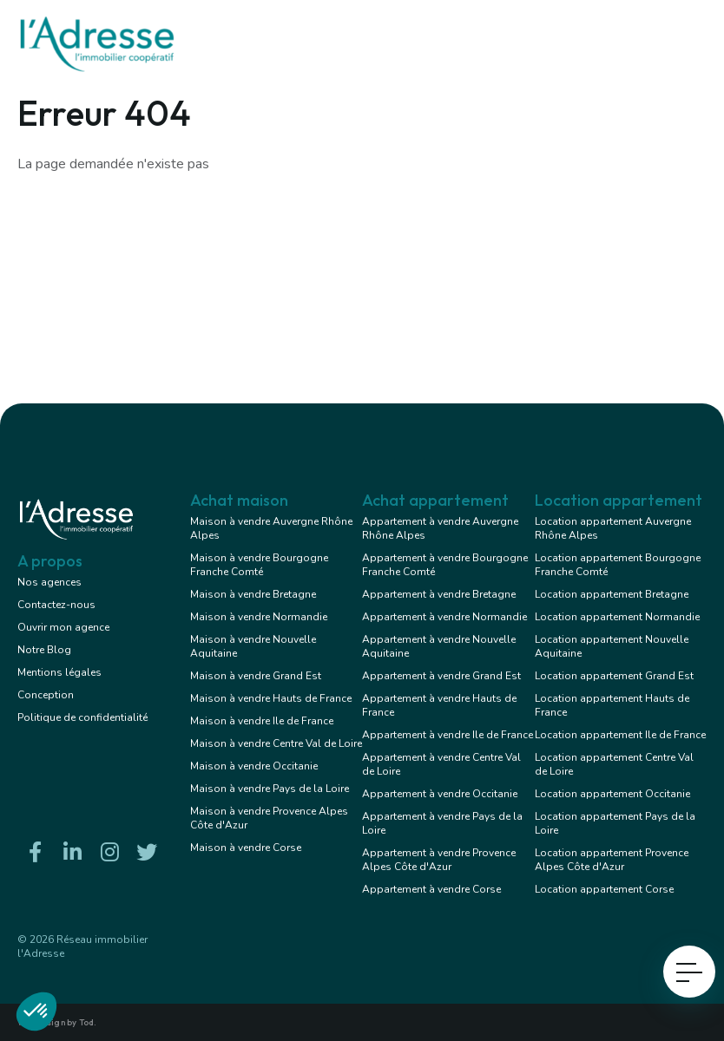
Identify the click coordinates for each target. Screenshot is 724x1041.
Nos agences (49, 582)
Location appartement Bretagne (611, 594)
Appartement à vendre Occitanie (439, 794)
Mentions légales (59, 672)
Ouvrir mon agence (63, 627)
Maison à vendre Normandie (258, 617)
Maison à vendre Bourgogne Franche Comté (259, 565)
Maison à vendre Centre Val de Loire (276, 743)
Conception (45, 695)
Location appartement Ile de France (620, 735)
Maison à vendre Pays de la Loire (269, 788)
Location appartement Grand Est (614, 676)
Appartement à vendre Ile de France (447, 735)
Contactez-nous (56, 605)
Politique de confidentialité (82, 717)
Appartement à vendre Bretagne (439, 594)
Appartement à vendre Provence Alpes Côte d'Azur (439, 860)
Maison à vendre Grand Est (255, 676)
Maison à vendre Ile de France (261, 721)
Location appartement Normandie (617, 617)
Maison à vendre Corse (245, 847)
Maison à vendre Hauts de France (271, 698)
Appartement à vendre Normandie (444, 617)
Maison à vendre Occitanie (254, 766)
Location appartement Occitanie (612, 794)
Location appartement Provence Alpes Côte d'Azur (611, 860)
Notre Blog (44, 650)
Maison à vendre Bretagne (253, 594)
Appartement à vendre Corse (431, 889)
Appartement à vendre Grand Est (441, 676)
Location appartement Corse (604, 889)
